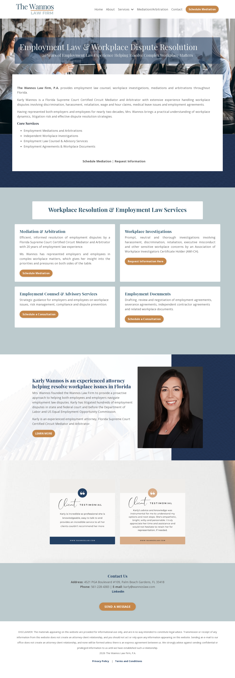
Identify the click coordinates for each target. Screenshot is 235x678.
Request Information (129, 162)
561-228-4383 (100, 587)
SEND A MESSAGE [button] (117, 607)
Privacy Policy (100, 661)
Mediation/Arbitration (152, 9)
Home (98, 9)
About (110, 9)
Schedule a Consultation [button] (39, 315)
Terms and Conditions (128, 661)
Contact (176, 9)
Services (126, 9)
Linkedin (118, 592)
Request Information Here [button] (146, 262)
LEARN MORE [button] (43, 434)
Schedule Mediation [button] (202, 9)
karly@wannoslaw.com (139, 587)
